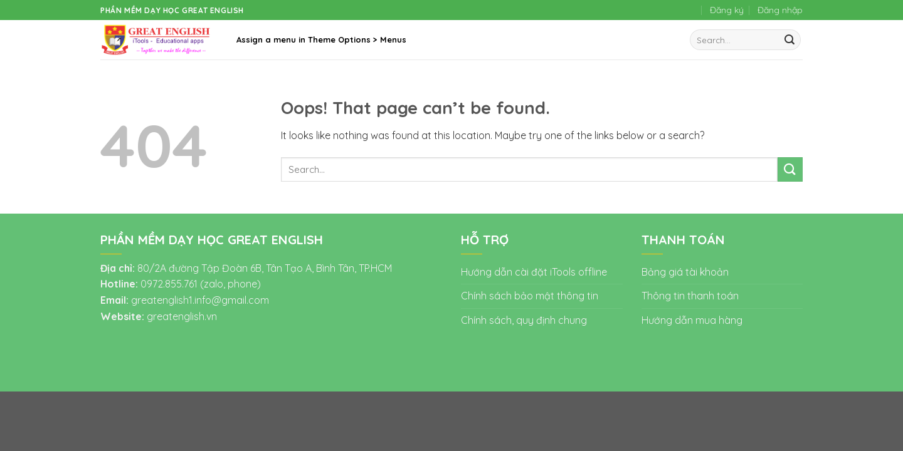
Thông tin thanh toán (690, 295)
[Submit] (789, 40)
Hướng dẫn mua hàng (692, 320)
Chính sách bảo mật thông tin (529, 295)
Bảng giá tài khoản (685, 272)
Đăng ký (727, 10)
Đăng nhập (780, 10)
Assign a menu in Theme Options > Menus (321, 39)
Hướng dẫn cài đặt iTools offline (534, 272)
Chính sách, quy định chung (524, 320)
